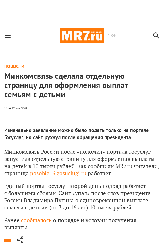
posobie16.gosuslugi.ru (58, 173)
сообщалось (36, 220)
